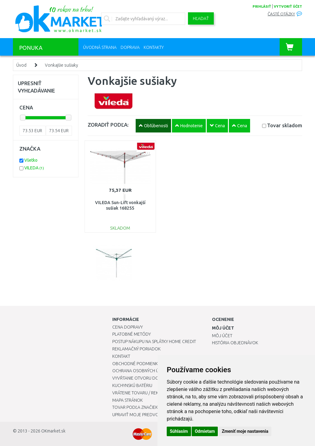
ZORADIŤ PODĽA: (108, 125)
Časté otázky (281, 14)
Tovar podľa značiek (135, 407)
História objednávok (235, 342)
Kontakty (154, 47)
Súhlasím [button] (179, 431)
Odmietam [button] (205, 431)
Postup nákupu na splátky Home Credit (154, 341)
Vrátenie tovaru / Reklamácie (144, 392)
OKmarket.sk (53, 430)
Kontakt (121, 356)
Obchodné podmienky (136, 363)
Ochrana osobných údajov (142, 370)
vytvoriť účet (288, 6)
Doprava (130, 47)
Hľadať (201, 18)
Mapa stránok (127, 400)
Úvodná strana (100, 47)
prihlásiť (262, 6)
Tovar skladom (284, 125)
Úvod (21, 65)
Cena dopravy (127, 327)
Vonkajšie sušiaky (61, 65)
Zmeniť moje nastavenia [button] (245, 431)
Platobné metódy (131, 334)
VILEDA (34, 167)
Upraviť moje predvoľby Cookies (148, 414)
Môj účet (222, 335)
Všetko (31, 160)
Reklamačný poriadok (136, 348)
